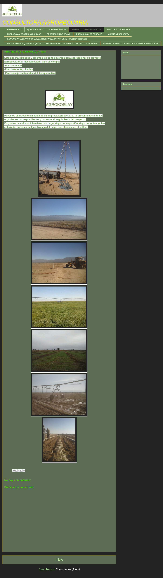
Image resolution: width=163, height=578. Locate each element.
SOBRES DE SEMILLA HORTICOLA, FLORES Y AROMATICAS (130, 44)
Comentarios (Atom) (68, 569)
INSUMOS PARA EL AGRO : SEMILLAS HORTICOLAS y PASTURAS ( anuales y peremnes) (47, 39)
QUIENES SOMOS (35, 29)
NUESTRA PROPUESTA (118, 34)
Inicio (59, 559)
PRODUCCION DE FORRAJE (89, 34)
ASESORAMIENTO (57, 29)
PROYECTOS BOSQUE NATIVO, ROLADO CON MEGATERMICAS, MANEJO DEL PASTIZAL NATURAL (52, 44)
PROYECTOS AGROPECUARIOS (86, 29)
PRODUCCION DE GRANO (58, 34)
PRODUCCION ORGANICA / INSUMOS (24, 34)
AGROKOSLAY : (14, 29)
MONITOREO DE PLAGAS (118, 29)
